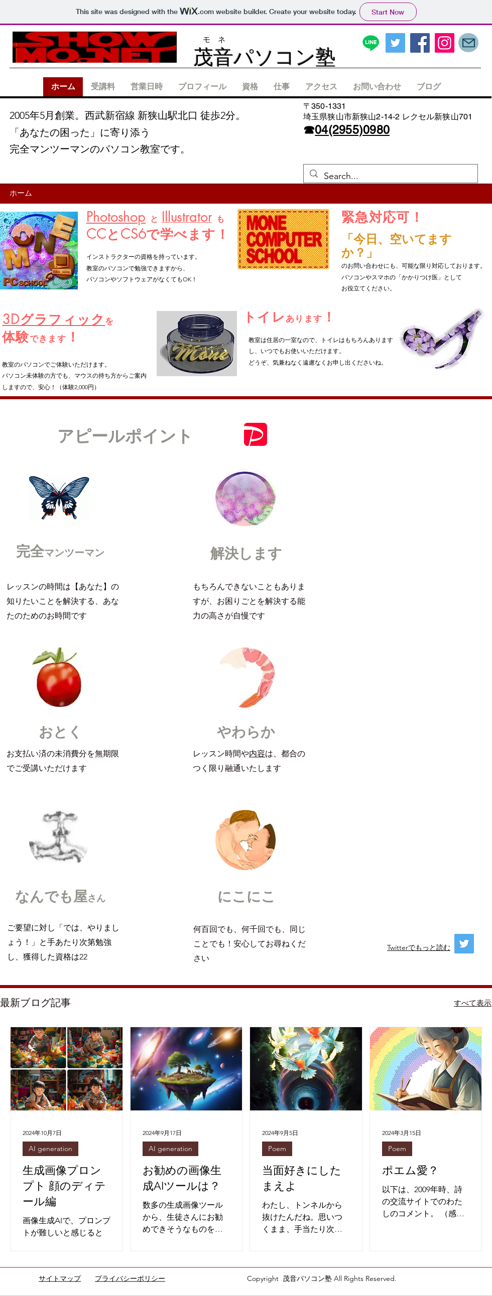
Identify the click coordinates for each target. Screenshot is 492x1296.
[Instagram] (444, 43)
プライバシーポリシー (130, 1278)
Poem (277, 1148)
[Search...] (390, 177)
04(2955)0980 (352, 129)
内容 (257, 753)
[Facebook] (420, 43)
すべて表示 (472, 1003)
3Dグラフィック (53, 319)
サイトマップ (60, 1278)
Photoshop (116, 217)
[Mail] (468, 42)
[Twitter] (395, 43)
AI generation (50, 1148)
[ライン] (371, 43)
